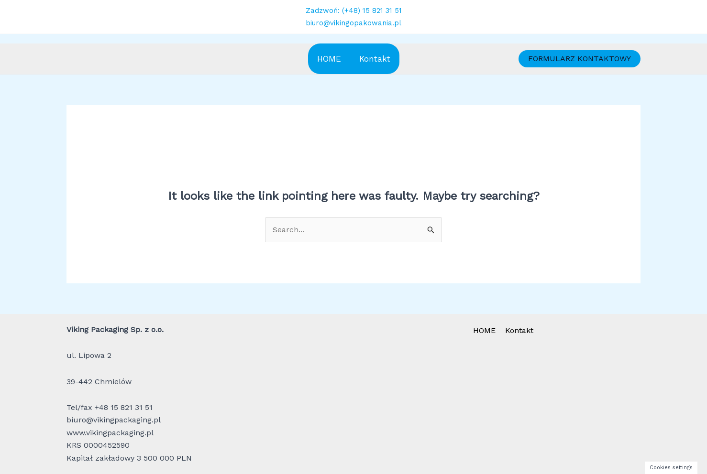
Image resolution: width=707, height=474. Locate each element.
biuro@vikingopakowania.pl (353, 23)
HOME (329, 59)
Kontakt (374, 59)
